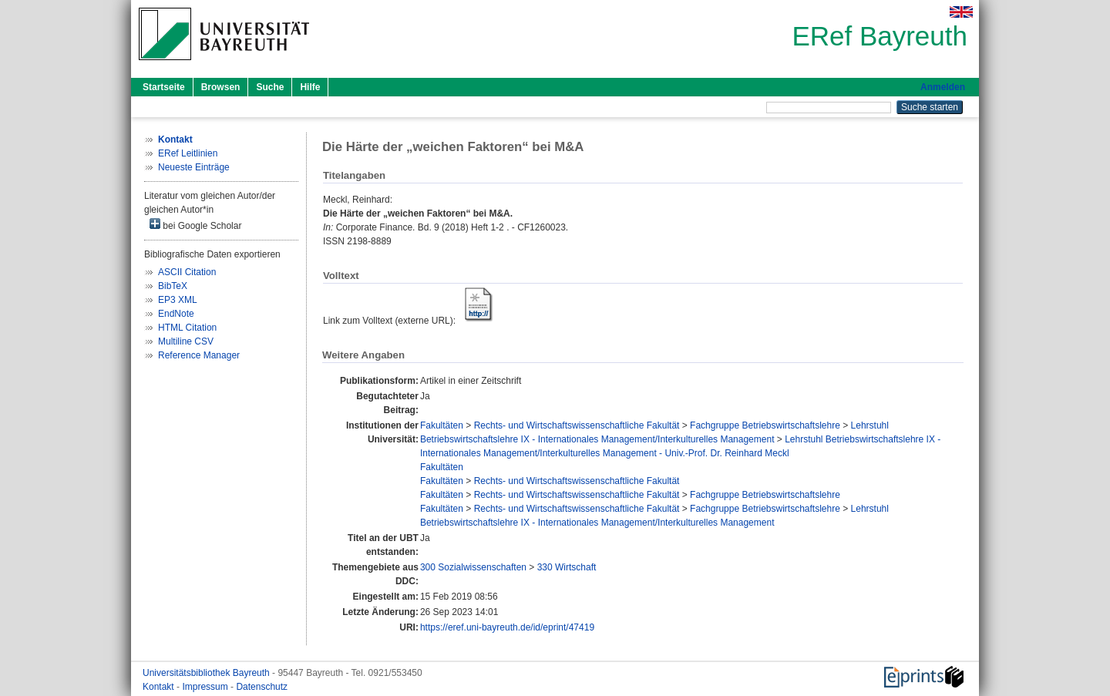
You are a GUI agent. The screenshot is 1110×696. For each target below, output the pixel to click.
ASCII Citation (187, 272)
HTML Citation (187, 327)
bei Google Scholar (195, 224)
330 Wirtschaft (567, 567)
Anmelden (942, 87)
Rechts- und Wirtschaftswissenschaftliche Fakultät (577, 425)
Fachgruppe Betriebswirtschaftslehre (765, 425)
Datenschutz (262, 686)
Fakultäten (441, 425)
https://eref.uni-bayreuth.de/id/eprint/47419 (507, 627)
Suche (270, 87)
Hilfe (310, 87)
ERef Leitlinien (187, 153)
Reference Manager (199, 355)
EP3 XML (177, 299)
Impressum (206, 686)
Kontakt (160, 686)
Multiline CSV (186, 341)
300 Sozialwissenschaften (473, 567)
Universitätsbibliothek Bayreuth (207, 672)
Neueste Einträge (194, 167)
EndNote (176, 313)
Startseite (164, 87)
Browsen (220, 87)
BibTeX (172, 286)
